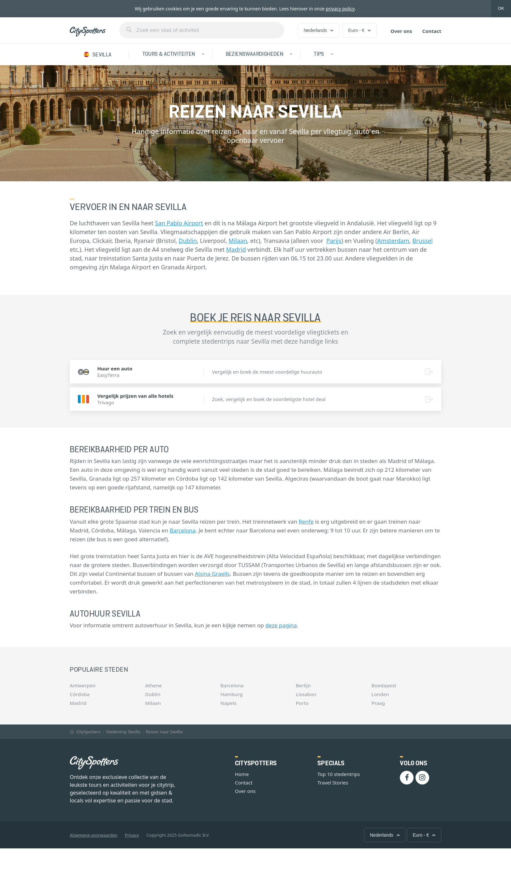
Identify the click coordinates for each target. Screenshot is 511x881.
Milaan (237, 241)
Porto (302, 703)
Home (242, 774)
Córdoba (80, 694)
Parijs (333, 241)
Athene (153, 685)
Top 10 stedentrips (338, 774)
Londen (380, 694)
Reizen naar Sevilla (164, 732)
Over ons (401, 31)
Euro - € (359, 30)
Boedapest (384, 685)
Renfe (306, 521)
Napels (228, 703)
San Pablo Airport (179, 223)
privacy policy (340, 9)
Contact (431, 31)
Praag (378, 703)
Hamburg (231, 694)
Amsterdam (393, 241)
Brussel (422, 241)
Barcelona (182, 530)
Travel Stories (332, 782)
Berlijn (303, 685)
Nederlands (319, 30)
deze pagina (281, 625)
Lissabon (306, 694)
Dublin (188, 241)
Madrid (236, 249)
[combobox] (201, 30)
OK (501, 8)
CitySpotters (85, 732)
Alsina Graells (212, 573)
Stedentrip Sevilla (123, 732)
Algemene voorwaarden (93, 835)
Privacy (132, 835)
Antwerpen (82, 685)
